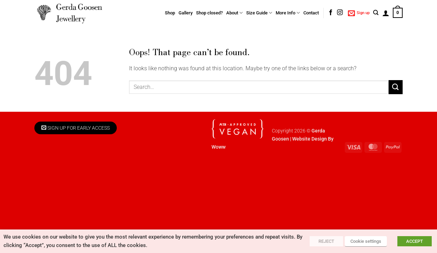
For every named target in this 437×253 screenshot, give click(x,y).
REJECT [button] (326, 241)
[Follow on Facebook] (331, 12)
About (234, 12)
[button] (359, 13)
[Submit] (396, 87)
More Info (288, 12)
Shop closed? (209, 12)
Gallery (186, 12)
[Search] (375, 12)
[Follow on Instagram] (340, 12)
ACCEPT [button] (414, 241)
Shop (170, 12)
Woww (218, 147)
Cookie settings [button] (365, 241)
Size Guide (259, 12)
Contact (311, 12)
